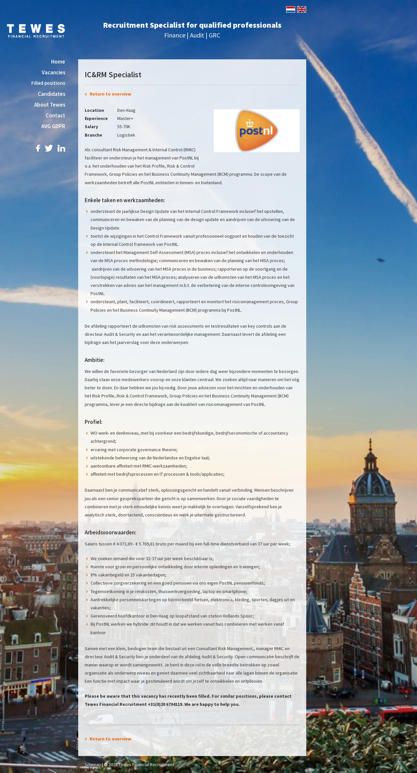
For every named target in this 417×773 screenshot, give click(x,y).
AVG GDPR (53, 126)
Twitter (49, 148)
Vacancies (53, 72)
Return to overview (110, 94)
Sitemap (93, 764)
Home (58, 61)
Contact (55, 115)
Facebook (38, 148)
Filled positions (48, 83)
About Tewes (49, 104)
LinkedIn (61, 148)
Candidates (51, 93)
